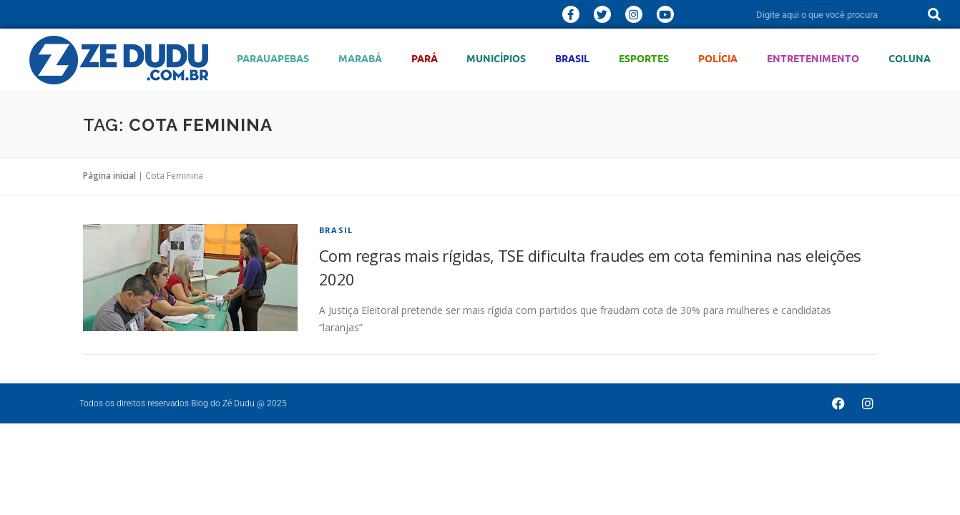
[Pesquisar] (934, 14)
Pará (424, 58)
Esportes (644, 58)
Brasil (572, 58)
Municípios (496, 58)
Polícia (718, 58)
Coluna (909, 58)
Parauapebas (273, 58)
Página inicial (109, 176)
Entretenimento (813, 58)
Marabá (360, 58)
